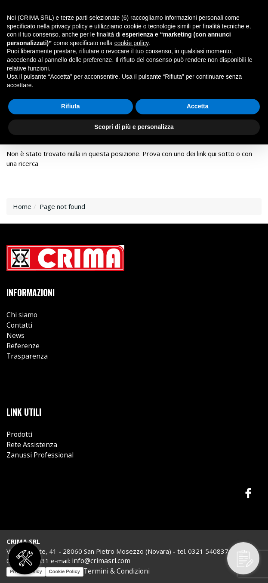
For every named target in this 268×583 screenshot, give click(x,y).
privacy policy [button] (70, 26)
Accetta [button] (198, 106)
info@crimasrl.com (101, 560)
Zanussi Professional (40, 455)
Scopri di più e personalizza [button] (133, 126)
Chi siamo (21, 314)
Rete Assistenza (31, 444)
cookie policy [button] (131, 43)
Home (22, 206)
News (15, 335)
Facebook (248, 493)
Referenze (23, 345)
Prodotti (19, 434)
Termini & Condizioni (116, 571)
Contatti (19, 325)
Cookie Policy (64, 571)
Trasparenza (27, 356)
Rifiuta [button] (70, 106)
